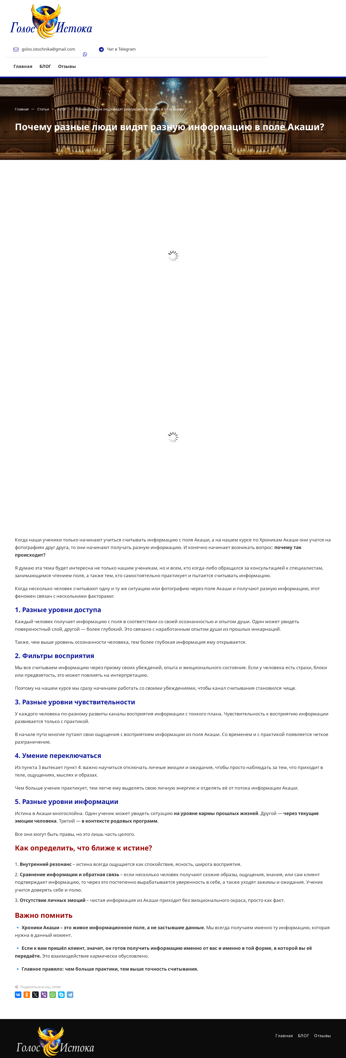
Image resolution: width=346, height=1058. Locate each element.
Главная (101, 25)
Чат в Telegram (199, 8)
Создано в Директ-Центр (38, 1045)
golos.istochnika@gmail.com (127, 8)
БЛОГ (123, 25)
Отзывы (145, 25)
